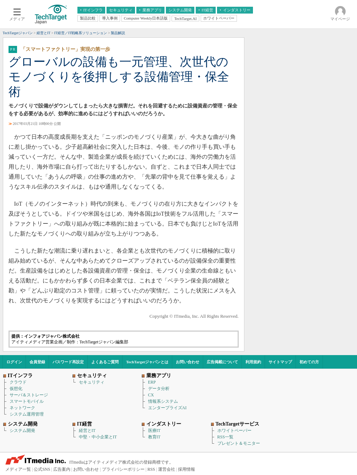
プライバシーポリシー (123, 469)
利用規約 (253, 362)
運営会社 (166, 469)
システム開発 (22, 430)
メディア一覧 (18, 469)
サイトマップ (280, 362)
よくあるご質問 (105, 362)
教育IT (154, 436)
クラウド (18, 382)
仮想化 (16, 388)
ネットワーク (22, 407)
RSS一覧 (225, 436)
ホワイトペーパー (234, 430)
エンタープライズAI (167, 407)
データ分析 (158, 388)
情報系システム (163, 401)
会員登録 (37, 362)
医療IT (154, 430)
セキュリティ (91, 382)
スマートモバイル (27, 401)
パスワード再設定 (68, 362)
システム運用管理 (27, 414)
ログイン (14, 362)
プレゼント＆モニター (238, 443)
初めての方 (309, 362)
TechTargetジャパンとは (147, 362)
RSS (151, 469)
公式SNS (42, 469)
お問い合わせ (187, 362)
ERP (152, 382)
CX (151, 394)
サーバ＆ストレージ (29, 394)
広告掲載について (222, 362)
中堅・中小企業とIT (98, 436)
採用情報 (186, 469)
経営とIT (87, 430)
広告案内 (61, 469)
